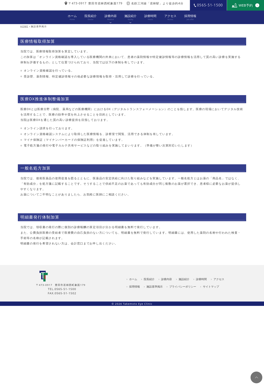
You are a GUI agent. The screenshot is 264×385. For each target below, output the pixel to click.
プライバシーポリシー (182, 353)
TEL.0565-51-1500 (62, 355)
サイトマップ (211, 353)
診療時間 (150, 28)
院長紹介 (91, 28)
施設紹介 (130, 31)
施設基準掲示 (154, 353)
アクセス (170, 28)
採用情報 (190, 28)
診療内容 (110, 31)
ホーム (72, 28)
